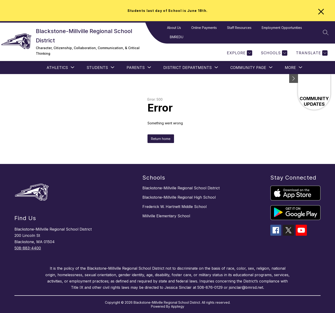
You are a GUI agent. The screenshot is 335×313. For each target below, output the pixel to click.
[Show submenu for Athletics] (57, 67)
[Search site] (325, 32)
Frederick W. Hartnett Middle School (174, 206)
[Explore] (239, 53)
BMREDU (176, 37)
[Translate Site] (311, 53)
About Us (174, 28)
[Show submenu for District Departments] (187, 67)
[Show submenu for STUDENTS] (97, 67)
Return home (161, 139)
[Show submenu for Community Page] (248, 67)
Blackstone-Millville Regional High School (179, 197)
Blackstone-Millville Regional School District (181, 188)
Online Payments (204, 28)
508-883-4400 (27, 248)
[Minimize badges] (293, 78)
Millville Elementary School (166, 216)
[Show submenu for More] (290, 67)
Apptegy (177, 306)
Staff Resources (239, 28)
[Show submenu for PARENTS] (136, 67)
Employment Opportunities (282, 28)
